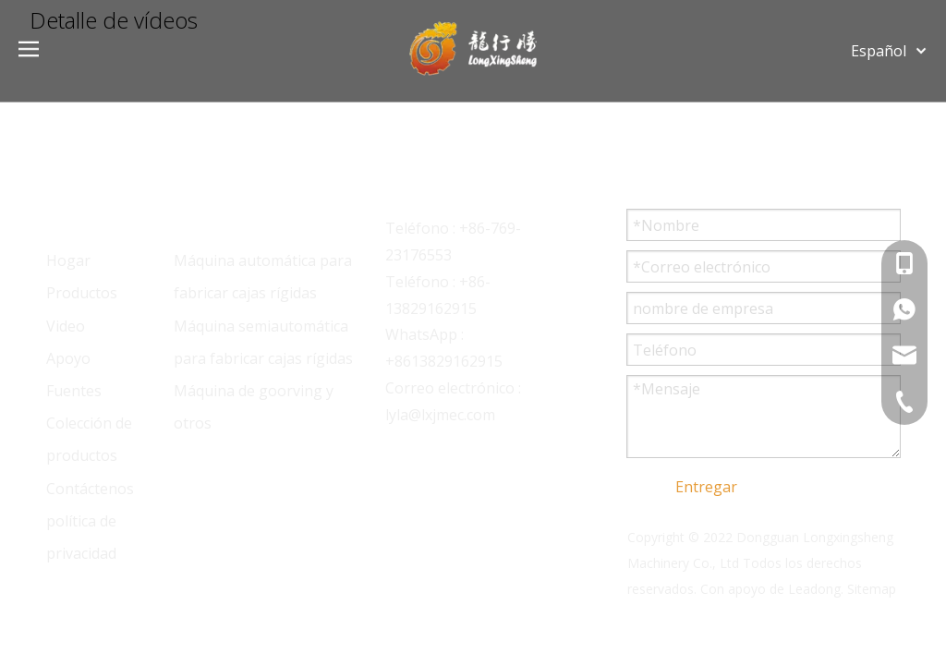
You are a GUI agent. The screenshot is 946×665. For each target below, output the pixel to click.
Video (65, 326)
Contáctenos (90, 488)
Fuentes (74, 391)
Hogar (68, 260)
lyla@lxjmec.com (440, 415)
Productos (81, 293)
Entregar (706, 487)
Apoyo (68, 358)
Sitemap (871, 589)
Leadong (814, 589)
